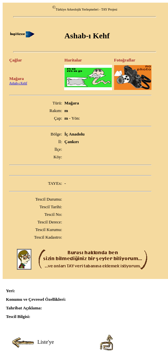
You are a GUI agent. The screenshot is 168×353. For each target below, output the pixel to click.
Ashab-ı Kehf (18, 83)
